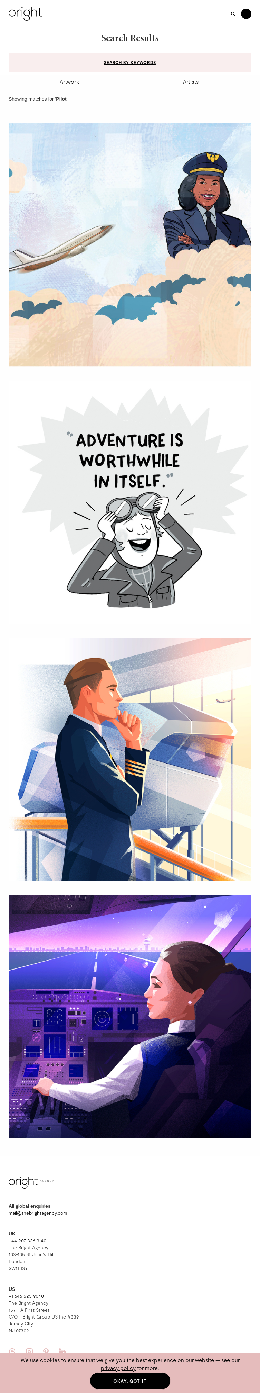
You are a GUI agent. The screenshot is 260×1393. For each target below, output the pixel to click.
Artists (191, 81)
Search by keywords (130, 62)
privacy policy (118, 1368)
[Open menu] (246, 14)
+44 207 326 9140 (27, 1240)
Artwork (69, 81)
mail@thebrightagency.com (38, 1213)
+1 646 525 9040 (26, 1296)
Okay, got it (130, 1381)
